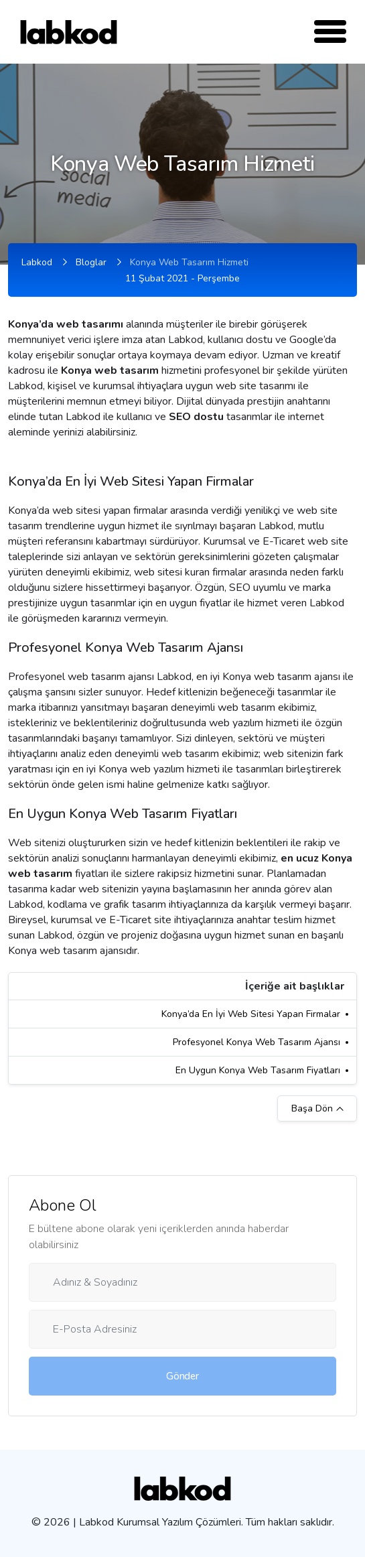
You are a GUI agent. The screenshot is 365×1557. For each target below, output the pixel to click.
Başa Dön (317, 1108)
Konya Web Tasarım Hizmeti (189, 262)
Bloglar (91, 262)
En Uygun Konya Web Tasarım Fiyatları (257, 1070)
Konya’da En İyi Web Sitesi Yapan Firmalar (250, 1014)
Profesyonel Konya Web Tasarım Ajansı (256, 1042)
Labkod (36, 262)
